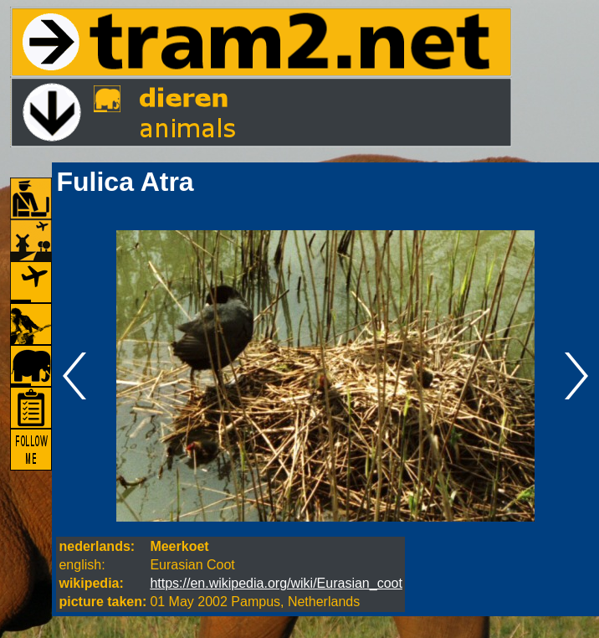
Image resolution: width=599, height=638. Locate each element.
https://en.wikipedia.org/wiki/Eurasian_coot (276, 583)
